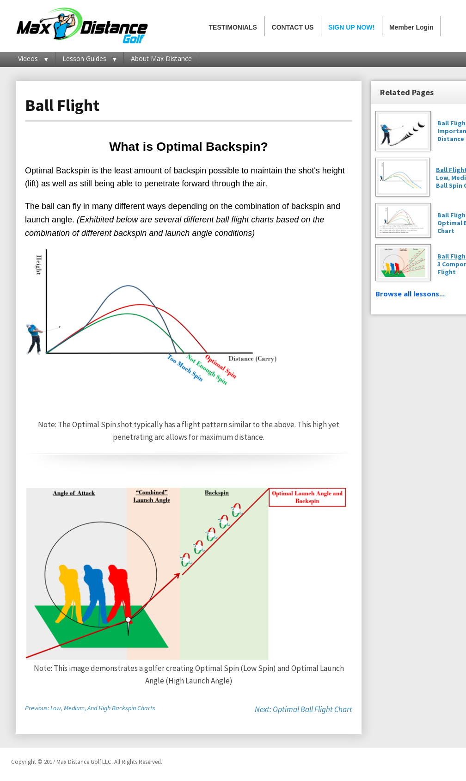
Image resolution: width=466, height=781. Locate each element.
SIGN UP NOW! (351, 27)
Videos (28, 58)
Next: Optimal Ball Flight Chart (303, 709)
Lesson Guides (84, 58)
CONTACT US (293, 27)
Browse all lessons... (410, 293)
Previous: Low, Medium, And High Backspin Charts (90, 708)
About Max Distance (161, 58)
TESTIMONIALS (233, 27)
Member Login (411, 27)
